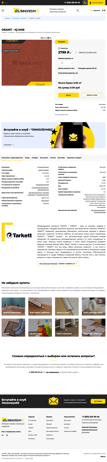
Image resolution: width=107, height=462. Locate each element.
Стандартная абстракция (40, 187)
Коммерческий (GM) (42, 185)
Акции (27, 158)
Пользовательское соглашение (12, 458)
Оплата (53, 158)
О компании (32, 420)
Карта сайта (29, 458)
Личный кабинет (97, 2)
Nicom (103, 457)
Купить (68, 95)
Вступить (98, 401)
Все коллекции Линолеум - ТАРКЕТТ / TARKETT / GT (57, 264)
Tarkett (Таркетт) (43, 170)
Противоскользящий (98, 210)
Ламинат (49, 424)
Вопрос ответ (32, 435)
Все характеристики (61, 114)
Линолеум (49, 420)
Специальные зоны (42, 195)
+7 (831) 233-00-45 (72, 3)
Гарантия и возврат (74, 158)
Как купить (44, 158)
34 (102, 107)
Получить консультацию (90, 422)
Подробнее (7, 145)
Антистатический (99, 212)
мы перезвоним (52, 372)
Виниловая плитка (52, 431)
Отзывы (30, 428)
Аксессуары (50, 438)
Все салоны (85, 432)
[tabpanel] (53, 135)
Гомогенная (45, 200)
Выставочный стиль (35, 192)
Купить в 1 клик (92, 95)
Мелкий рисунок (43, 190)
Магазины (31, 438)
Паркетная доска (51, 428)
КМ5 (104, 177)
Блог (30, 431)
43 (104, 107)
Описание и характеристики (12, 158)
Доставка (61, 158)
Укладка (35, 158)
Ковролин (49, 435)
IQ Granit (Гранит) (43, 167)
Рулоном (61, 42)
